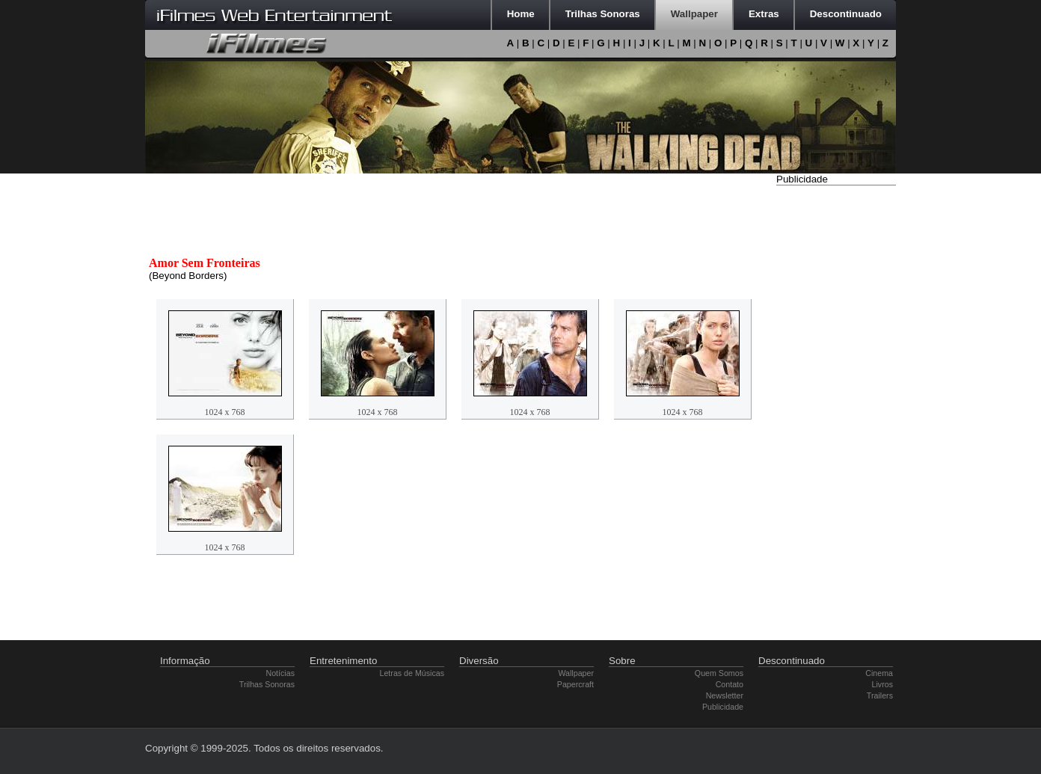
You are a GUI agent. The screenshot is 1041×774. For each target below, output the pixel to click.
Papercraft (575, 684)
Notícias (280, 673)
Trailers (880, 695)
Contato (729, 684)
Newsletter (724, 695)
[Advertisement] (836, 413)
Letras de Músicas (412, 673)
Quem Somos (719, 673)
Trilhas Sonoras (267, 684)
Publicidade (722, 706)
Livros (882, 684)
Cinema (879, 673)
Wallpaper (576, 673)
